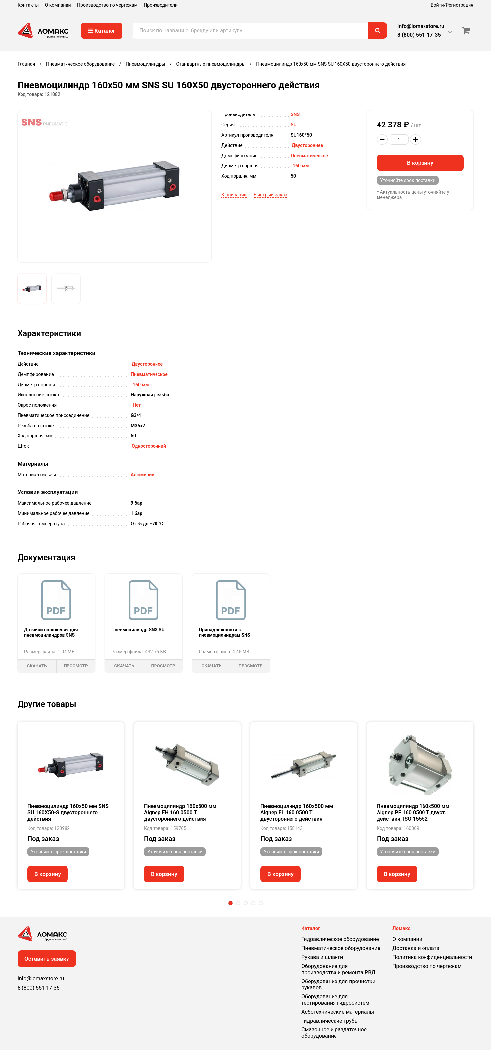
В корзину (420, 163)
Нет (137, 405)
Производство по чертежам (107, 5)
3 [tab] (246, 903)
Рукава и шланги (322, 957)
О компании (58, 5)
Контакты (28, 5)
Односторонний (149, 446)
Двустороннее (307, 145)
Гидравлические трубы (330, 1021)
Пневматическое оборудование (340, 948)
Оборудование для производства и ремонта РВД (338, 969)
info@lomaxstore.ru (420, 26)
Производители (161, 5)
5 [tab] (261, 903)
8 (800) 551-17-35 (419, 35)
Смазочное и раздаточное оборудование (334, 1033)
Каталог (101, 30)
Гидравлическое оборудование (340, 939)
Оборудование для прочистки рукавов (338, 984)
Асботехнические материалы (337, 1012)
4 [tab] (253, 903)
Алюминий (142, 474)
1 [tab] (230, 903)
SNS (295, 114)
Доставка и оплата (415, 948)
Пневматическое (309, 155)
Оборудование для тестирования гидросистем (335, 999)
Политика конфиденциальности (432, 957)
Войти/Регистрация (452, 5)
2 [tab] (238, 903)
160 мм (301, 165)
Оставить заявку (46, 958)
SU (294, 124)
